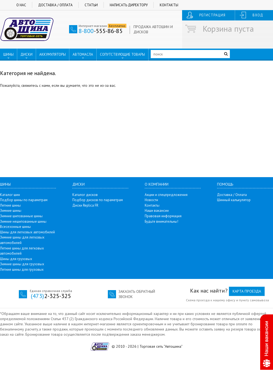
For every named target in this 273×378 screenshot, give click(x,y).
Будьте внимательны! (161, 221)
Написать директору (129, 5)
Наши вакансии (157, 210)
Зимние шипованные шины (21, 216)
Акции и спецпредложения (166, 194)
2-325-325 (51, 296)
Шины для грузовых (16, 259)
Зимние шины (10, 210)
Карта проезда (247, 291)
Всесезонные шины (15, 226)
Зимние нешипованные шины (23, 221)
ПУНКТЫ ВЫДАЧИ (21, 66)
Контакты (169, 5)
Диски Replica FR (85, 205)
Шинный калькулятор (234, 200)
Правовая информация (163, 216)
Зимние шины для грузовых (22, 264)
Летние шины (10, 205)
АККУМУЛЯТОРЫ (52, 54)
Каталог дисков (85, 194)
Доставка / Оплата (55, 5)
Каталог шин (10, 194)
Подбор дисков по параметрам (97, 200)
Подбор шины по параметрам (24, 200)
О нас (21, 5)
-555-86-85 (101, 31)
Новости (151, 200)
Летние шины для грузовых (22, 269)
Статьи (91, 5)
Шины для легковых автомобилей (27, 232)
